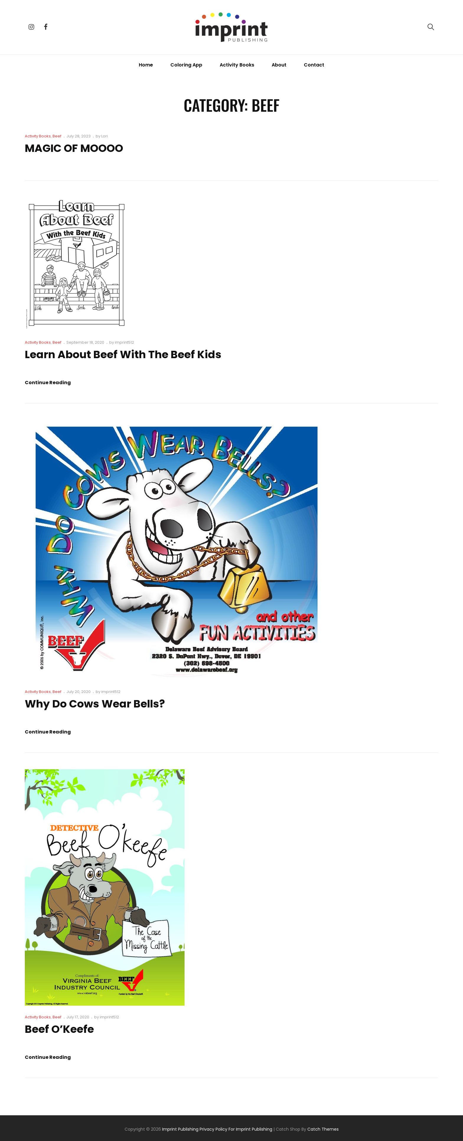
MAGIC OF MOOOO (74, 148)
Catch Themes (323, 1129)
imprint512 (124, 342)
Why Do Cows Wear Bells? (95, 703)
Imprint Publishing (180, 1129)
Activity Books (237, 64)
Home (146, 64)
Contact (314, 64)
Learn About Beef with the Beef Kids (123, 354)
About (279, 64)
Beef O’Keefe (59, 1029)
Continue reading (48, 383)
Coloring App (186, 64)
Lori (104, 136)
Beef (57, 136)
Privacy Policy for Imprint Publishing (236, 1129)
